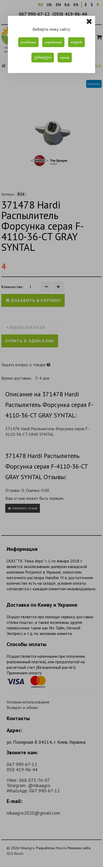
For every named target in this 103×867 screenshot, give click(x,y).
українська (53, 42)
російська (28, 42)
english (76, 42)
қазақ (64, 57)
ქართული (42, 57)
